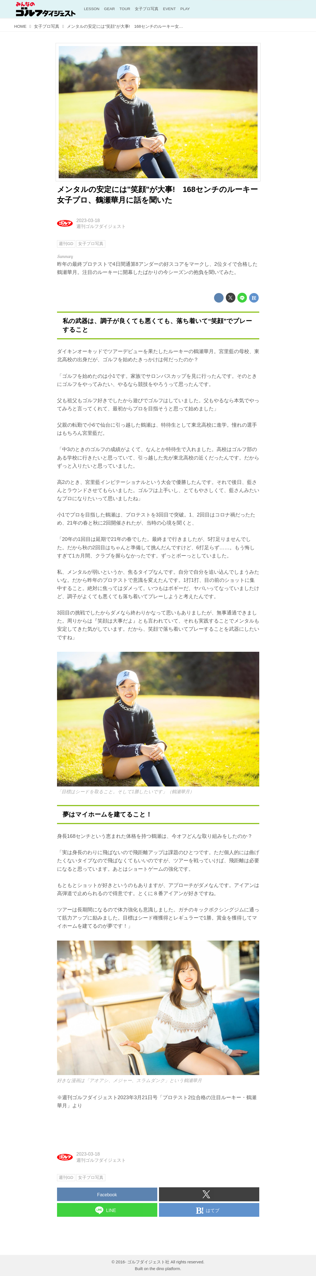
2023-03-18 (88, 220)
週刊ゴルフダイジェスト (101, 226)
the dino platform (165, 1268)
